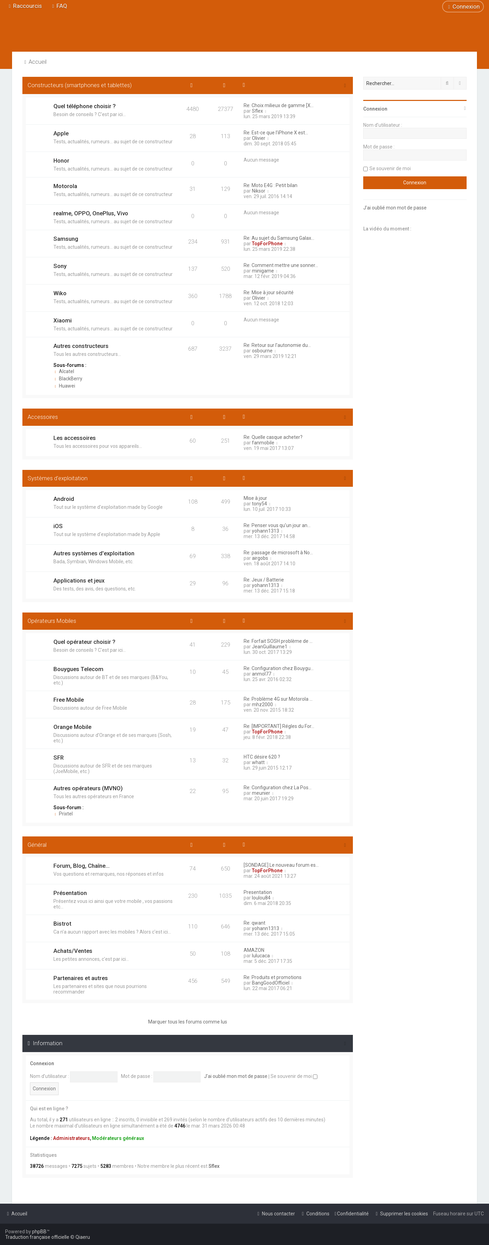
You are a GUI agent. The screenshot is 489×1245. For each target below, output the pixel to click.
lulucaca (261, 955)
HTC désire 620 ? (262, 757)
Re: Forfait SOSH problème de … (278, 641)
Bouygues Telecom (78, 669)
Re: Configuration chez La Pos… (278, 787)
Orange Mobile (72, 726)
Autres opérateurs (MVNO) (88, 788)
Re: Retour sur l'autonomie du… (277, 345)
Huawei (64, 386)
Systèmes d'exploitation (58, 478)
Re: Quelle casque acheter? (273, 437)
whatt (258, 762)
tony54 (259, 503)
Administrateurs (71, 1138)
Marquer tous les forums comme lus (187, 1022)
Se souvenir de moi (294, 1076)
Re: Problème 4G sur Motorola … (278, 699)
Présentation (70, 892)
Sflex (257, 111)
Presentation (258, 892)
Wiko (60, 293)
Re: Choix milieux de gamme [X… (279, 105)
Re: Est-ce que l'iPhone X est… (276, 132)
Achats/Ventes (72, 950)
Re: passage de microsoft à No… (278, 552)
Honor (61, 160)
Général (37, 844)
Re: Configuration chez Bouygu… (279, 668)
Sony (60, 266)
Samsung (65, 238)
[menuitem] (59, 6)
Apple (61, 133)
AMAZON (254, 950)
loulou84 (261, 898)
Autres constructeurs (81, 345)
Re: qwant (254, 923)
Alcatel (63, 371)
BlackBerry (67, 378)
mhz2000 (262, 704)
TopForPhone (267, 243)
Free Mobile (68, 699)
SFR (58, 757)
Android (63, 498)
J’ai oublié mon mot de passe (235, 1076)
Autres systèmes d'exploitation (93, 553)
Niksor (258, 191)
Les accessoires (74, 437)
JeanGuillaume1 (269, 646)
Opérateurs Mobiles (52, 620)
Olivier (258, 138)
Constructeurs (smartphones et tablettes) (80, 85)
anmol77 (261, 674)
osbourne (262, 350)
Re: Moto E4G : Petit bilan (270, 185)
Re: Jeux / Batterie (264, 580)
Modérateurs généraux (118, 1138)
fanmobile (263, 442)
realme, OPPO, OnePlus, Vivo (90, 213)
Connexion (42, 1063)
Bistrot (62, 923)
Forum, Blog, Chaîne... (81, 865)
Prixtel (63, 813)
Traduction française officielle (37, 1237)
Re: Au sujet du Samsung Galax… (279, 238)
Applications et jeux (78, 580)
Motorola (65, 186)
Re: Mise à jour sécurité (269, 292)
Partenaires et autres (80, 978)
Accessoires (43, 416)
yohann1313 (265, 531)
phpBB (39, 1231)
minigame (263, 271)
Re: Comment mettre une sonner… (281, 265)
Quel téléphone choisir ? (84, 106)
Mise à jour (255, 498)
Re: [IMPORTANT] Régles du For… (279, 726)
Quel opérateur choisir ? (84, 641)
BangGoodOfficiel (270, 983)
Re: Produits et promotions (273, 977)
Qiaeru (82, 1237)
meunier (261, 793)
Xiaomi (62, 320)
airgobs (260, 558)
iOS (58, 526)
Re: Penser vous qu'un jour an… (277, 525)
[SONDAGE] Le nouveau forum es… (281, 865)
